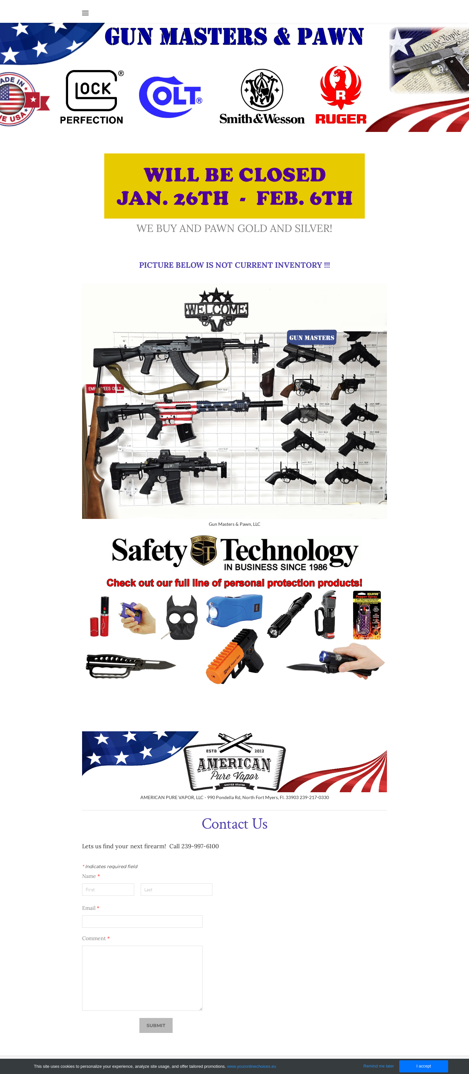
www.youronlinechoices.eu (251, 1066)
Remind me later (378, 1066)
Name (91, 876)
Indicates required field (109, 866)
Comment (96, 938)
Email (90, 908)
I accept (423, 1066)
